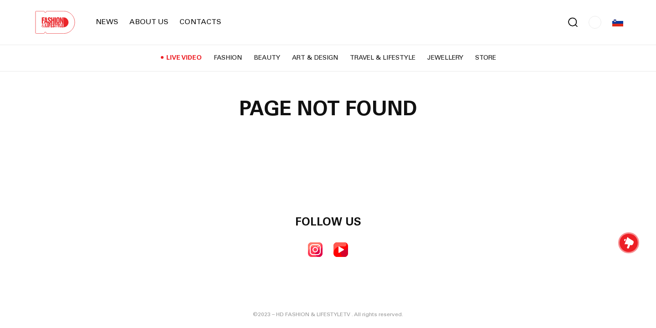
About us (149, 22)
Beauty (267, 58)
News (107, 22)
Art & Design (315, 58)
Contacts (200, 22)
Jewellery (445, 58)
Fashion (228, 58)
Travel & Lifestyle (382, 58)
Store (485, 58)
